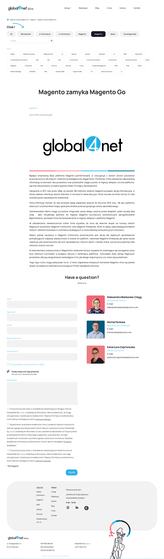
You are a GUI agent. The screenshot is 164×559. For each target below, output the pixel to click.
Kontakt (137, 8)
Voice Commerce (106, 72)
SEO (45, 72)
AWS (125, 54)
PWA (116, 66)
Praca (82, 66)
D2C (37, 60)
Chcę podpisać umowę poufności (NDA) (25, 364)
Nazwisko (42, 316)
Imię (42, 303)
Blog (97, 8)
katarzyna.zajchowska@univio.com (123, 357)
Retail (140, 66)
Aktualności (26, 34)
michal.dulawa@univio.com (120, 332)
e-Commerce (45, 34)
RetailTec (33, 72)
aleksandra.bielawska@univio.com (123, 307)
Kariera (123, 8)
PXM (127, 66)
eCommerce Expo (131, 60)
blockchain (138, 54)
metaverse (28, 66)
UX (92, 72)
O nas (109, 8)
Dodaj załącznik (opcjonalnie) (25, 371)
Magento (84, 34)
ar (114, 54)
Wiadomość (42, 392)
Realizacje (83, 8)
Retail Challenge (15, 72)
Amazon (87, 54)
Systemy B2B (60, 72)
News (115, 34)
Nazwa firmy (42, 355)
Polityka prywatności (73, 490)
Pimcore (54, 66)
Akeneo (74, 54)
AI (62, 54)
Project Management (99, 66)
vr (121, 72)
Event (147, 60)
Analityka (102, 54)
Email (42, 329)
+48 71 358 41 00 (80, 547)
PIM (41, 66)
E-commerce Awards (93, 60)
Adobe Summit (48, 54)
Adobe (12, 54)
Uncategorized (132, 34)
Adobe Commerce (29, 54)
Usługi (67, 8)
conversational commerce (18, 60)
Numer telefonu (42, 342)
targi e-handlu (77, 72)
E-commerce (73, 60)
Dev (48, 60)
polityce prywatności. (43, 419)
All (11, 34)
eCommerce (113, 60)
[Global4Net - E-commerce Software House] (21, 8)
